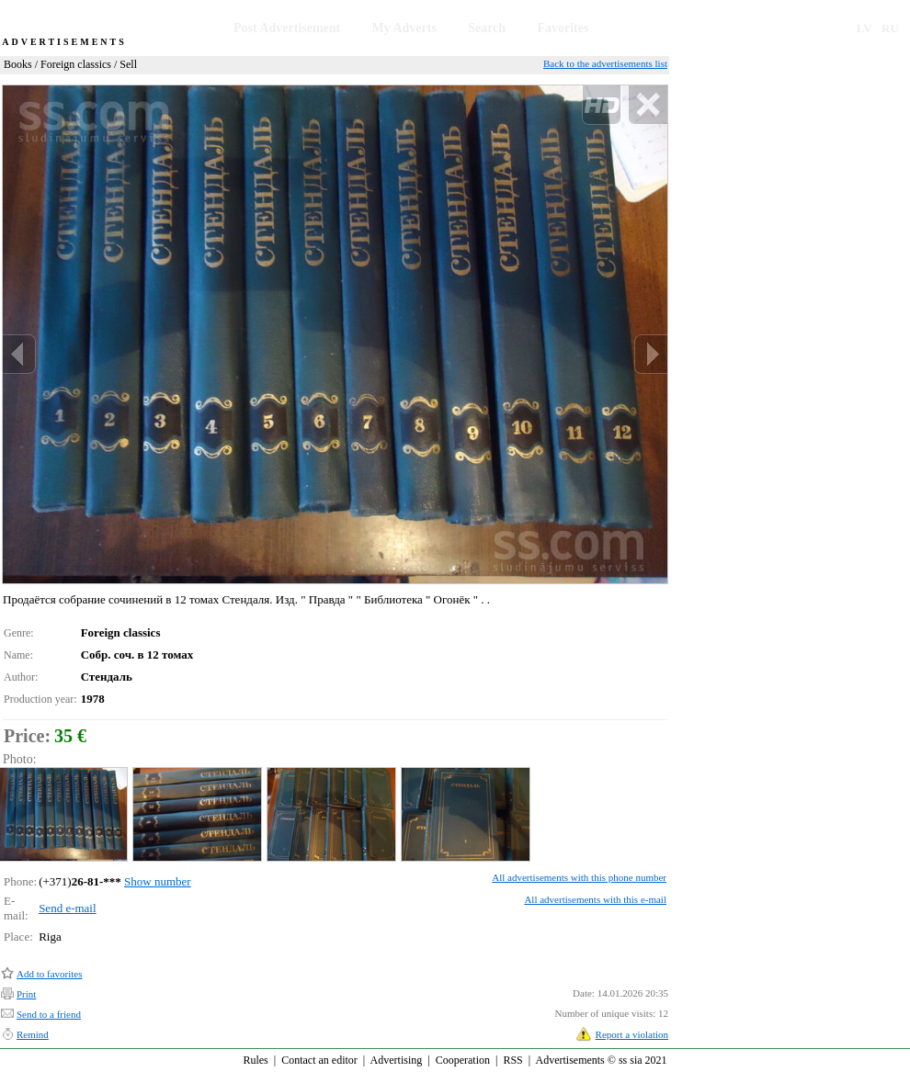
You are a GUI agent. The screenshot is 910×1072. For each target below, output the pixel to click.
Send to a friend (49, 1014)
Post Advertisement (286, 28)
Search (487, 28)
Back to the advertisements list (605, 63)
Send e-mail (67, 908)
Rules (255, 1060)
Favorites (562, 28)
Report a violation (632, 1034)
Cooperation (463, 1060)
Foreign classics (75, 64)
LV (864, 28)
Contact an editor (319, 1060)
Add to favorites (49, 973)
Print (26, 993)
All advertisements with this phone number (579, 877)
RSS (512, 1060)
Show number (157, 881)
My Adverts (404, 28)
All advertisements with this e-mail (595, 899)
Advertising (396, 1060)
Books (18, 64)
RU (890, 28)
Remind (33, 1034)
